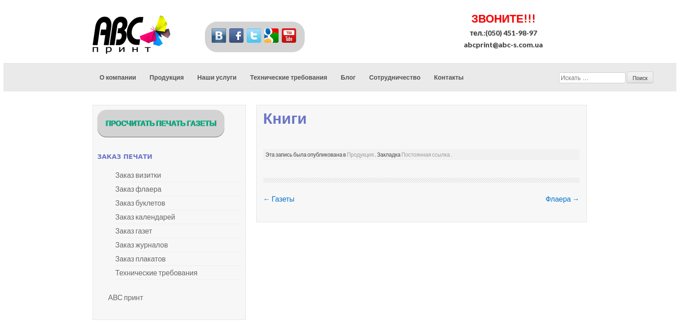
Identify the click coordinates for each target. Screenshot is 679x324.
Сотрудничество (394, 77)
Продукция (167, 77)
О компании (118, 77)
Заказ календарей (145, 216)
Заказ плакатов (140, 258)
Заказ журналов (141, 244)
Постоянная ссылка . (426, 154)
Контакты (449, 77)
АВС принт (125, 297)
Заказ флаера (138, 188)
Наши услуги (216, 77)
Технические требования (288, 77)
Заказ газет (133, 230)
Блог (348, 77)
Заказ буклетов (140, 202)
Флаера (563, 198)
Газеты (279, 198)
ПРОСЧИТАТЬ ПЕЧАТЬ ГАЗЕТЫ (161, 123)
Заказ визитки (138, 175)
